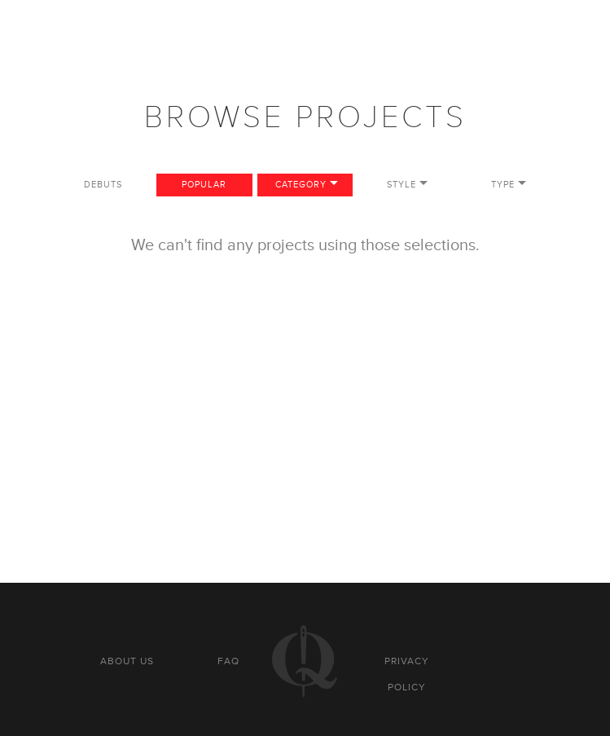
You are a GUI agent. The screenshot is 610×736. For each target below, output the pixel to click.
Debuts (103, 184)
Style (401, 184)
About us (127, 661)
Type (503, 184)
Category (301, 184)
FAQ (228, 661)
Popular (204, 184)
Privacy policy (406, 674)
